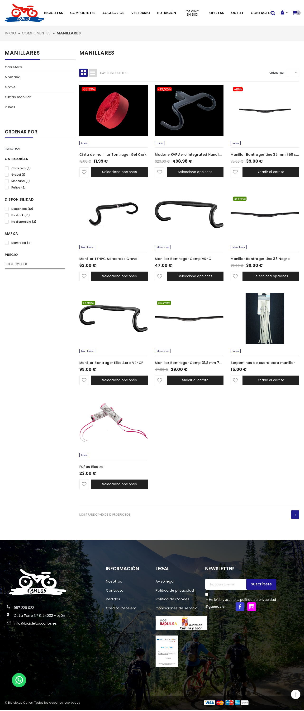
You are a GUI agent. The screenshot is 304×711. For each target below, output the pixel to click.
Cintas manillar (18, 97)
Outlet (237, 12)
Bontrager (21, 242)
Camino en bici (192, 13)
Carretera (13, 67)
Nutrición (166, 12)
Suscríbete (262, 585)
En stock (20, 215)
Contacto (261, 12)
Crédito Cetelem (121, 609)
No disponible (23, 221)
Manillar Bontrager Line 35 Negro (260, 259)
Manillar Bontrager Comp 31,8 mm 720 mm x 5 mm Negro (206, 363)
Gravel (10, 87)
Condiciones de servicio (177, 609)
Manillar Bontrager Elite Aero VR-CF (111, 363)
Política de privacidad (175, 591)
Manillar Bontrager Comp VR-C (183, 259)
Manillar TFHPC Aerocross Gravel (108, 259)
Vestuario (140, 12)
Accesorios (113, 12)
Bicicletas (53, 12)
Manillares (22, 53)
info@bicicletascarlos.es (35, 624)
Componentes (82, 12)
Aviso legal (165, 582)
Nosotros (114, 582)
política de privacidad (258, 600)
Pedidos (113, 600)
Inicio (84, 143)
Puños (10, 107)
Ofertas (216, 12)
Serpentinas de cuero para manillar (263, 363)
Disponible (22, 208)
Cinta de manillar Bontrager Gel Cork (113, 155)
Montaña (12, 77)
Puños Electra (91, 468)
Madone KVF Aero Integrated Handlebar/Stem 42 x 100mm (207, 155)
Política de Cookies (173, 600)
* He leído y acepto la (240, 600)
